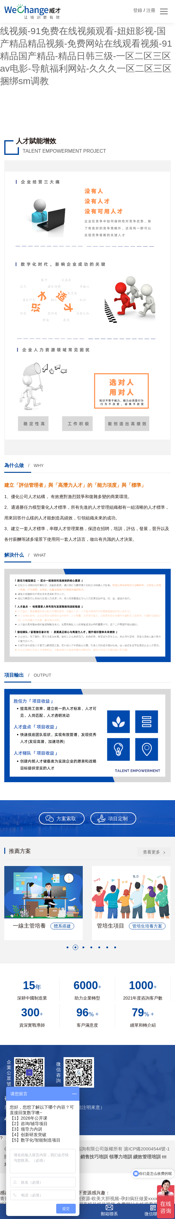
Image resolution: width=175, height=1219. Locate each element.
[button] (67, 947)
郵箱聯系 (109, 1213)
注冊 (150, 10)
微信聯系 (153, 1213)
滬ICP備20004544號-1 (147, 1148)
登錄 (137, 10)
